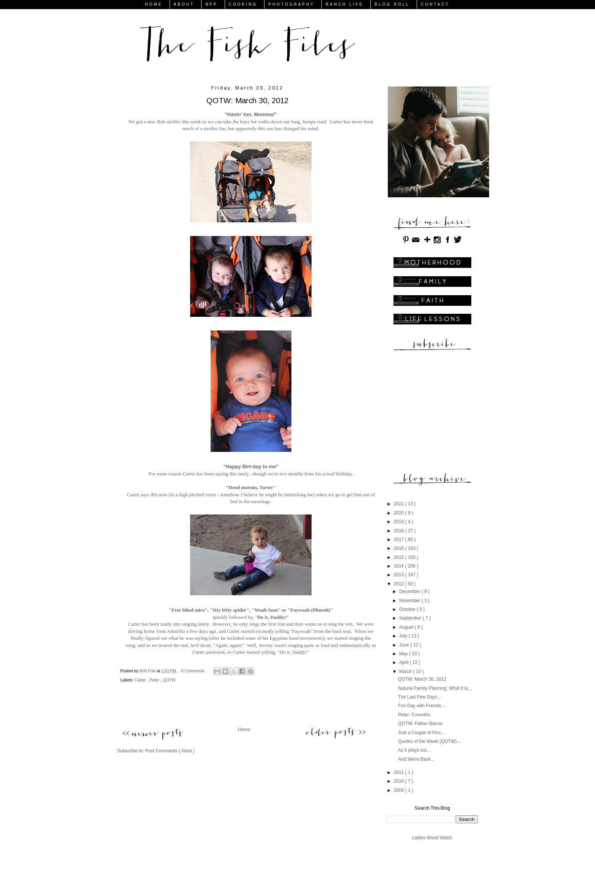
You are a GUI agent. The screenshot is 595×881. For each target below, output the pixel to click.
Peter (155, 680)
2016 (399, 548)
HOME (153, 4)
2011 (399, 772)
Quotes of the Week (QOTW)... (429, 741)
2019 (399, 521)
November (410, 600)
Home (244, 729)
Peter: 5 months (414, 714)
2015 (399, 557)
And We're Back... (416, 759)
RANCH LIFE (344, 4)
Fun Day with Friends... (421, 705)
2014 (399, 566)
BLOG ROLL (392, 4)
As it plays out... (414, 750)
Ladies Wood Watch (432, 837)
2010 (399, 781)
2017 (399, 539)
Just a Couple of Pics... (421, 732)
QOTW (169, 680)
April (404, 662)
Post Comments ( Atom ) (170, 751)
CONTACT (435, 4)
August (407, 627)
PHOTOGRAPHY (291, 4)
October (408, 609)
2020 (399, 513)
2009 (399, 790)
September (411, 618)
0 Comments (193, 671)
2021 (399, 504)
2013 (399, 574)
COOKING (243, 4)
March (406, 671)
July (404, 636)
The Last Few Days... (419, 697)
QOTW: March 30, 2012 (422, 679)
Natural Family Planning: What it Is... (435, 688)
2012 (399, 584)
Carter (141, 680)
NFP (211, 4)
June (404, 645)
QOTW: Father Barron (420, 723)
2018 (399, 530)
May (404, 653)
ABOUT (184, 4)
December (410, 591)
